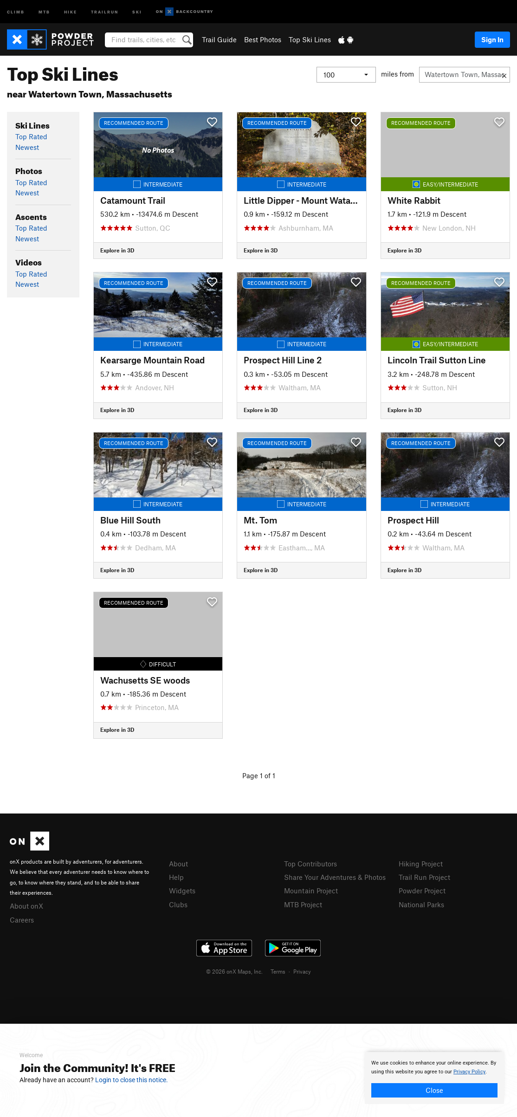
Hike (70, 11)
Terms (278, 971)
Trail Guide (219, 39)
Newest (27, 147)
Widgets (182, 890)
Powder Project (422, 890)
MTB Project (303, 904)
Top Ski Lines (310, 39)
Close (434, 1090)
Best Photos (262, 39)
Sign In (492, 39)
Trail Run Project (424, 877)
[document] (434, 1078)
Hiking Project (421, 863)
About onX (26, 906)
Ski (137, 11)
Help (176, 877)
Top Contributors (310, 863)
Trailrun (104, 11)
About (178, 863)
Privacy (302, 971)
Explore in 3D (117, 250)
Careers (22, 920)
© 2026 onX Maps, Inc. (234, 971)
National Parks (421, 904)
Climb (16, 11)
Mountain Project (311, 890)
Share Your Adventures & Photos (335, 877)
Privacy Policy (469, 1072)
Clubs (178, 904)
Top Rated (31, 136)
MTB (44, 11)
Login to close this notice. (131, 1080)
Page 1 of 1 (258, 775)
